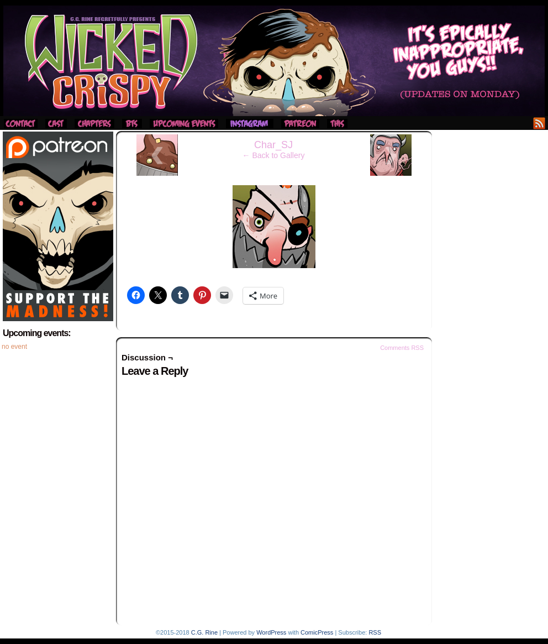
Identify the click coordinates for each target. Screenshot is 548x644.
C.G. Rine (204, 632)
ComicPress (317, 632)
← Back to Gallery (274, 155)
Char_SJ (273, 144)
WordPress (271, 632)
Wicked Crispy (274, 61)
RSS (539, 123)
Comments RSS (402, 347)
